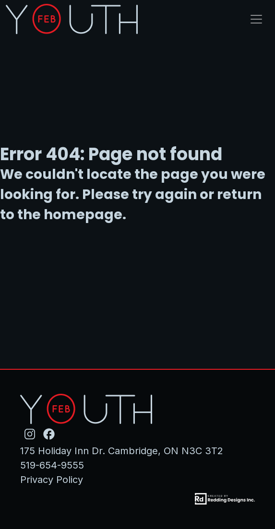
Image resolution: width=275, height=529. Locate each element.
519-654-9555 (52, 465)
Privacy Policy (51, 479)
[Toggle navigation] (256, 19)
